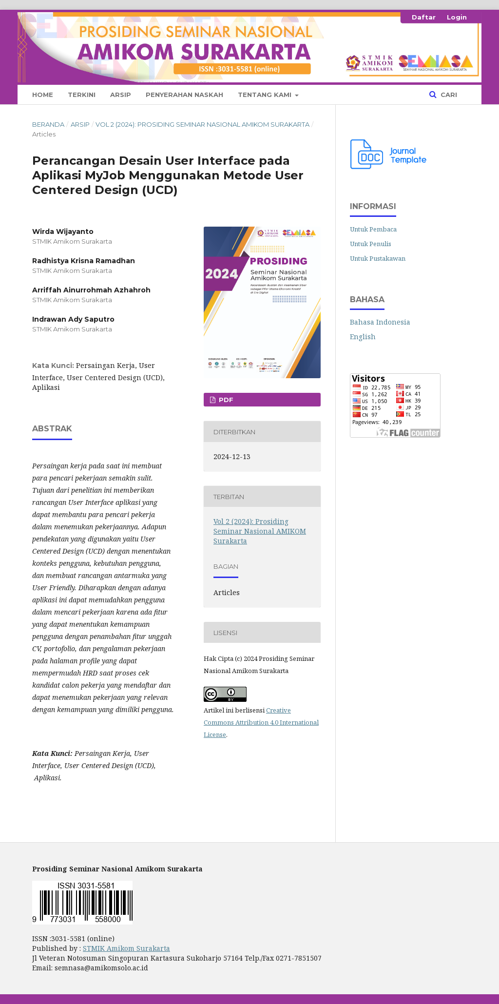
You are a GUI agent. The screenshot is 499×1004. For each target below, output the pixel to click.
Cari (448, 94)
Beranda (48, 124)
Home (42, 94)
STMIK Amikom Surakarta (126, 948)
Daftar (424, 17)
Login (457, 17)
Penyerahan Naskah (184, 94)
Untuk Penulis (370, 243)
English (363, 336)
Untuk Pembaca (373, 229)
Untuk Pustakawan (377, 258)
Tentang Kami (265, 94)
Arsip (120, 94)
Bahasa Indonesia (380, 322)
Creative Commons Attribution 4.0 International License (261, 722)
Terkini (82, 94)
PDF (225, 400)
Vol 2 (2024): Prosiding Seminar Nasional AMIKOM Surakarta (202, 124)
